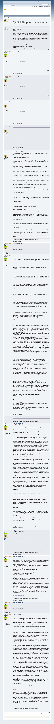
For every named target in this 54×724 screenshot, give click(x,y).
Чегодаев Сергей (31, 12)
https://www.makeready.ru (47, 6)
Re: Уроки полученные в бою (18, 51)
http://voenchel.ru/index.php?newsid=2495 (18, 595)
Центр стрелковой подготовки (11, 2)
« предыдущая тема (43, 13)
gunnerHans (7, 19)
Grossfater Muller (8, 417)
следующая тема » (48, 13)
